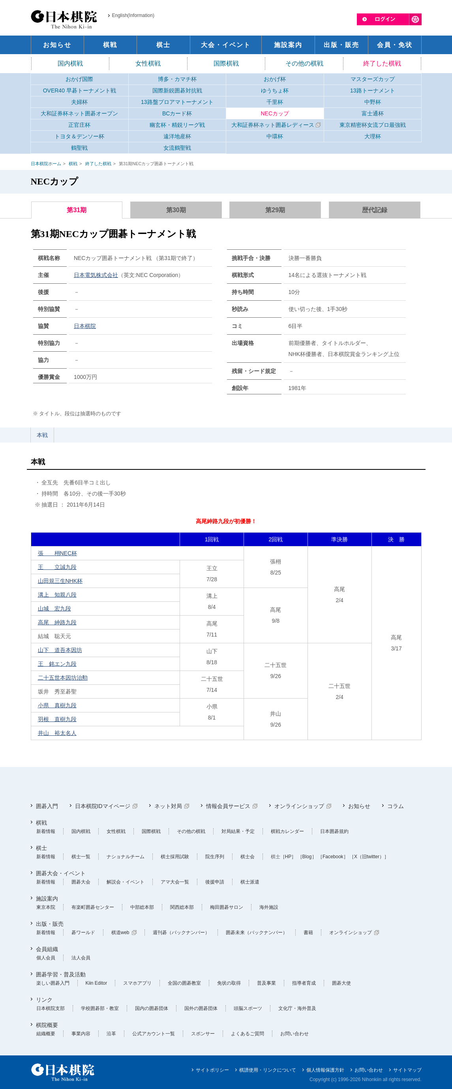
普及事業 (266, 983)
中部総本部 (142, 907)
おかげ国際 (79, 79)
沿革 (111, 1033)
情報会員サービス (228, 806)
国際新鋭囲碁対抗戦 (177, 90)
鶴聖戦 (79, 148)
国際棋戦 (226, 63)
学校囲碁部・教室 (100, 1008)
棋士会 (247, 856)
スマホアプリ (137, 983)
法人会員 (80, 958)
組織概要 (45, 1033)
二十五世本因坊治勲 (63, 678)
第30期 (176, 210)
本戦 (42, 435)
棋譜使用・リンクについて (267, 1070)
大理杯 (372, 136)
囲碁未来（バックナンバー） (256, 932)
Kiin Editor (96, 983)
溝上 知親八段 (57, 595)
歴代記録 (374, 210)
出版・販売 (50, 924)
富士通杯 (373, 113)
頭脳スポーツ (248, 1008)
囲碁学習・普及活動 (61, 974)
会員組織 (47, 949)
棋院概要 (47, 1025)
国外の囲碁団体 (201, 1008)
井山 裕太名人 (57, 733)
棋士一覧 (80, 856)
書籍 (308, 932)
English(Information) (133, 15)
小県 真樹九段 (57, 705)
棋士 (41, 848)
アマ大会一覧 (175, 882)
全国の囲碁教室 (184, 983)
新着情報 (45, 831)
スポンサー (203, 1033)
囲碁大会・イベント (61, 873)
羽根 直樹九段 (57, 719)
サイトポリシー (212, 1070)
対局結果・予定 (238, 831)
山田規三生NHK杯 (60, 581)
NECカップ (275, 113)
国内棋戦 (70, 63)
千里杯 (274, 102)
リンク (44, 1000)
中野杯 (372, 102)
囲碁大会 (80, 882)
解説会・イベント (125, 882)
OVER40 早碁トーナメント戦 (79, 90)
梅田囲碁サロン (226, 907)
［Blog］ (307, 856)
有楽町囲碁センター (92, 907)
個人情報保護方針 (325, 1070)
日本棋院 (85, 326)
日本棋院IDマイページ (102, 806)
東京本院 (45, 907)
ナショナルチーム (125, 856)
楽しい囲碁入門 (52, 983)
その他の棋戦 (304, 63)
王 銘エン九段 (57, 664)
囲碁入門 (47, 806)
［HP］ (288, 856)
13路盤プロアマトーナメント (177, 102)
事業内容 (80, 1033)
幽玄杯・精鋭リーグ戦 (177, 125)
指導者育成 (304, 983)
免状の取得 (229, 983)
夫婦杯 (79, 102)
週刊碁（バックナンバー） (181, 932)
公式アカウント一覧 (153, 1033)
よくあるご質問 (247, 1033)
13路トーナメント (372, 90)
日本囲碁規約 (334, 831)
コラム (395, 806)
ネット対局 (168, 806)
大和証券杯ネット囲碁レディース (272, 125)
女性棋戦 (148, 63)
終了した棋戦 (382, 63)
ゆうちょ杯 (275, 90)
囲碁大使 (341, 983)
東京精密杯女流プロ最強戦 (372, 125)
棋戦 (73, 163)
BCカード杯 (177, 113)
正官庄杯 (79, 125)
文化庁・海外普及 (297, 1008)
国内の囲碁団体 (151, 1008)
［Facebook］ (333, 856)
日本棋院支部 (50, 1008)
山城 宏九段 (54, 608)
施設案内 (47, 898)
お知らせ (359, 806)
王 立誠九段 (57, 567)
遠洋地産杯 (177, 136)
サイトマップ (407, 1070)
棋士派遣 (249, 882)
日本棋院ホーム (46, 163)
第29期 (275, 210)
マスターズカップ (373, 79)
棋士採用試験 (175, 856)
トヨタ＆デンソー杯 (79, 136)
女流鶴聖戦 (177, 148)
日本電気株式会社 (96, 275)
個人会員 (45, 958)
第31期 (76, 210)
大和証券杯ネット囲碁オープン (79, 113)
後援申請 (214, 882)
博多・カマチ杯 (177, 79)
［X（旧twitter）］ (369, 856)
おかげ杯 (275, 79)
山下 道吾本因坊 (60, 650)
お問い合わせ (294, 1033)
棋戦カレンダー (287, 831)
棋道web (120, 932)
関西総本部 (182, 907)
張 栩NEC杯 (57, 553)
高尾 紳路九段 (57, 622)
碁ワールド (83, 932)
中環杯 (274, 136)
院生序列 (214, 856)
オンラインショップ (299, 806)
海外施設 (268, 907)
